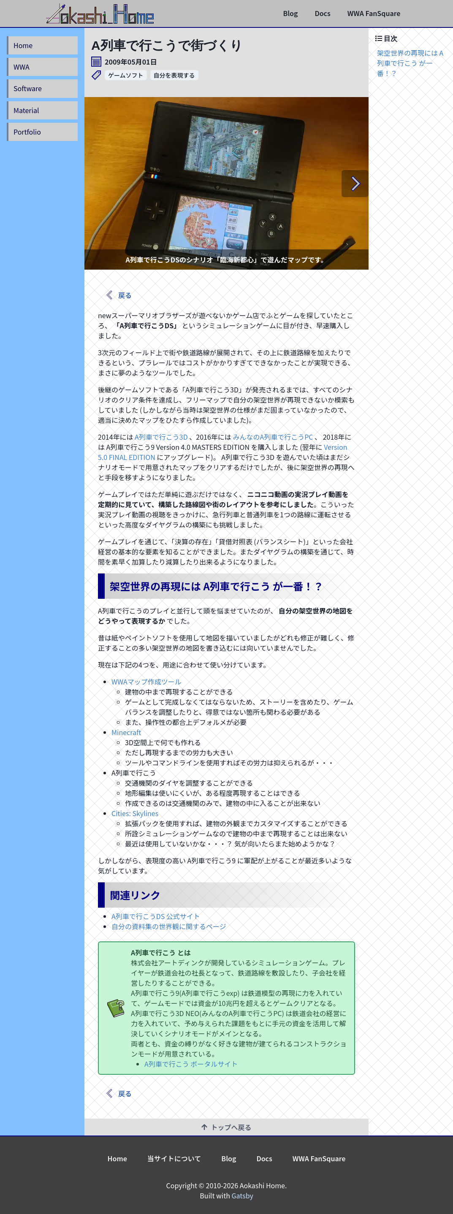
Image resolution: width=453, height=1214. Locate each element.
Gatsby (242, 1195)
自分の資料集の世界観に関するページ (168, 926)
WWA (22, 67)
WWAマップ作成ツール (146, 681)
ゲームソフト (126, 75)
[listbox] (226, 183)
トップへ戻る (226, 1127)
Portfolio (27, 132)
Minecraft (126, 732)
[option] (226, 183)
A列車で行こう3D (161, 437)
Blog (290, 13)
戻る (118, 295)
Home (23, 45)
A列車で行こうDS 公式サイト (155, 916)
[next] (355, 183)
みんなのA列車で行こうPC (273, 437)
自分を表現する (174, 75)
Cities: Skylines (134, 813)
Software (28, 88)
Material (26, 110)
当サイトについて (174, 1158)
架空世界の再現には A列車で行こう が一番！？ (410, 63)
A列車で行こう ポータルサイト (191, 1064)
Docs (322, 13)
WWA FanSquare (374, 13)
